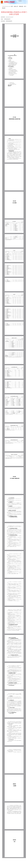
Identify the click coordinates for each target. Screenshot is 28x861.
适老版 (20, 0)
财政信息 (21, 6)
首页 (12, 6)
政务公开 (16, 6)
